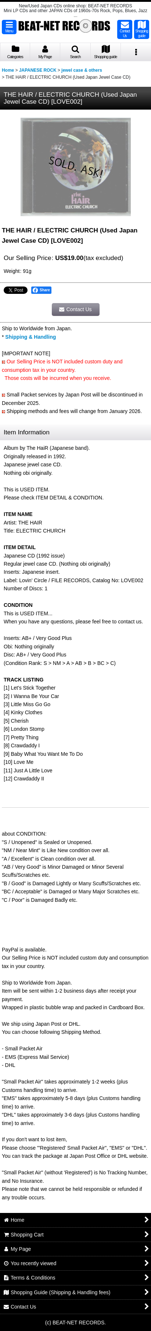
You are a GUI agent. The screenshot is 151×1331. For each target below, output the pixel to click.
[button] (9, 27)
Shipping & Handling (30, 337)
